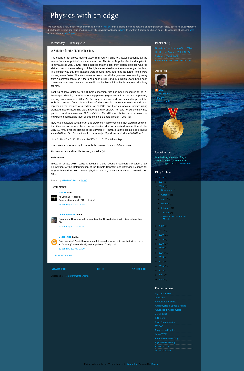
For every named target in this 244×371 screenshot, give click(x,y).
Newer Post (59, 269)
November (166, 190)
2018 (161, 244)
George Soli (65, 237)
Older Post (139, 269)
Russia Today (162, 346)
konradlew (132, 364)
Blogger (155, 364)
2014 (161, 261)
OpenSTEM (161, 334)
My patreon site (163, 293)
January (165, 212)
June (164, 199)
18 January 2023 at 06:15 (72, 204)
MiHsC (107, 26)
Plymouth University (165, 342)
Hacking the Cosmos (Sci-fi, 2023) (172, 52)
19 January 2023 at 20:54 (72, 226)
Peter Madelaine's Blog (166, 338)
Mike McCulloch (164, 92)
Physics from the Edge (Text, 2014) (173, 60)
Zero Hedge (161, 314)
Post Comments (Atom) (77, 276)
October (165, 194)
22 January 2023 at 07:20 (72, 248)
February (166, 208)
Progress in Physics (165, 330)
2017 (161, 248)
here (122, 30)
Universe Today (163, 350)
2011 (161, 275)
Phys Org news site (165, 322)
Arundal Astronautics (165, 301)
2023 (161, 186)
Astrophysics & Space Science (170, 305)
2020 (161, 235)
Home (100, 269)
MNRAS (159, 326)
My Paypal (70, 33)
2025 (161, 177)
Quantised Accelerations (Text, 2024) (173, 48)
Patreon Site (184, 163)
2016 (161, 253)
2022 (161, 226)
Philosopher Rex (68, 214)
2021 (161, 230)
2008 (161, 279)
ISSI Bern (160, 318)
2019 (161, 239)
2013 (161, 266)
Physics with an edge (84, 15)
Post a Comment (63, 255)
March (164, 203)
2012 (161, 270)
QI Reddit (160, 297)
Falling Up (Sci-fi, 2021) (167, 56)
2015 (161, 257)
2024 (161, 182)
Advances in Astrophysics (168, 310)
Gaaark (62, 192)
